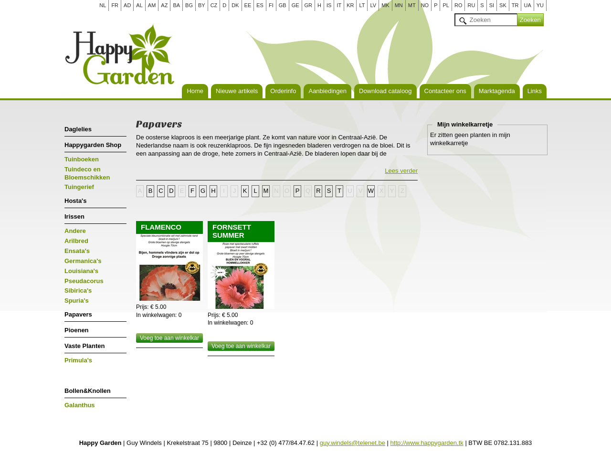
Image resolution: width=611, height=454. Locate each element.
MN (399, 5)
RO (458, 5)
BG (189, 5)
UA (527, 5)
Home (195, 91)
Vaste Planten (84, 345)
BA (176, 5)
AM (152, 5)
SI (491, 5)
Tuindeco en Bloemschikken (87, 173)
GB (282, 5)
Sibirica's (78, 290)
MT (412, 5)
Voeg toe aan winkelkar (169, 338)
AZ (164, 5)
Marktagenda (497, 91)
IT (339, 5)
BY (201, 5)
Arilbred (76, 240)
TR (515, 5)
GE (295, 5)
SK (502, 5)
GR (309, 5)
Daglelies (78, 129)
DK (235, 5)
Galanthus (79, 405)
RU (471, 5)
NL (102, 5)
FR (114, 5)
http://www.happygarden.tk (427, 442)
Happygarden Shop (92, 144)
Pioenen (76, 330)
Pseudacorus (84, 281)
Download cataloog (385, 91)
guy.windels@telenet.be (352, 442)
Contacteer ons (445, 91)
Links (534, 91)
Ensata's (77, 250)
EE (248, 5)
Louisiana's (81, 271)
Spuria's (76, 300)
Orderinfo (283, 91)
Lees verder (401, 170)
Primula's (78, 360)
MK (385, 5)
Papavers (78, 314)
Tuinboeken (81, 159)
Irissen (74, 216)
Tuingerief (79, 186)
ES (259, 5)
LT (362, 5)
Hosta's (75, 200)
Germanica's (83, 260)
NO (425, 5)
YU (540, 5)
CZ (214, 5)
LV (373, 5)
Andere (75, 230)
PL (445, 5)
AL (139, 5)
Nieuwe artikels (237, 91)
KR (350, 5)
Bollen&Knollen (87, 390)
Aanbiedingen (327, 91)
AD (127, 5)
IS (329, 5)
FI (271, 5)
